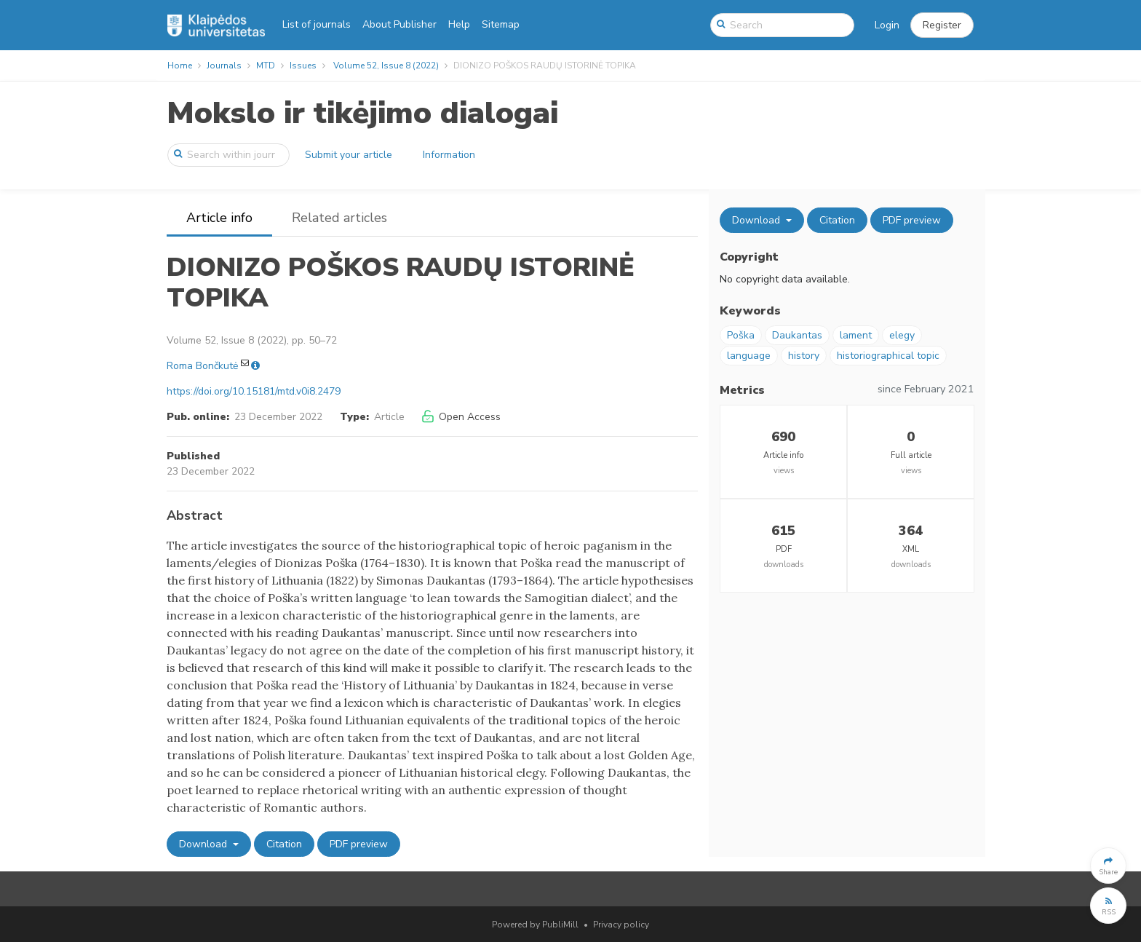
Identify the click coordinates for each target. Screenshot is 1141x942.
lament (856, 335)
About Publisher (399, 24)
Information (449, 155)
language (749, 356)
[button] (942, 25)
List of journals (316, 24)
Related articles (339, 217)
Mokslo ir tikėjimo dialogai (362, 113)
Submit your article (348, 155)
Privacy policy (621, 924)
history (803, 356)
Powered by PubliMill (535, 924)
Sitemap (501, 24)
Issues (303, 65)
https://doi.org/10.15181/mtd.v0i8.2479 (254, 391)
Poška (741, 335)
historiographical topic (888, 356)
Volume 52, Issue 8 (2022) (386, 65)
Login (887, 25)
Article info (219, 217)
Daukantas (797, 335)
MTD (265, 65)
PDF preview (359, 844)
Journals (224, 65)
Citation (284, 844)
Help (459, 24)
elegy (902, 335)
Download (204, 844)
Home (179, 65)
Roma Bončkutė (202, 366)
